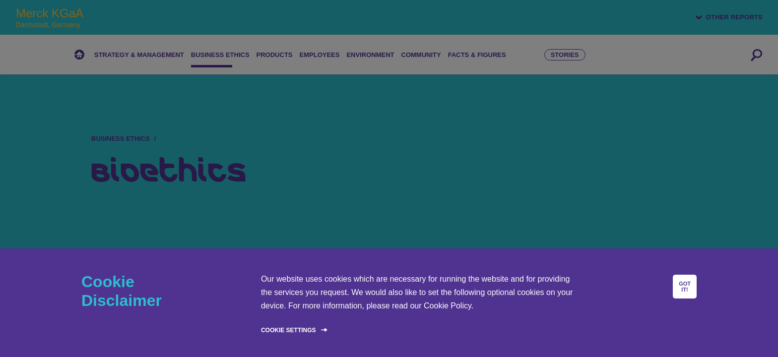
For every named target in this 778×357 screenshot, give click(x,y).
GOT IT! (685, 287)
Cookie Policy (447, 305)
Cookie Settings (288, 330)
